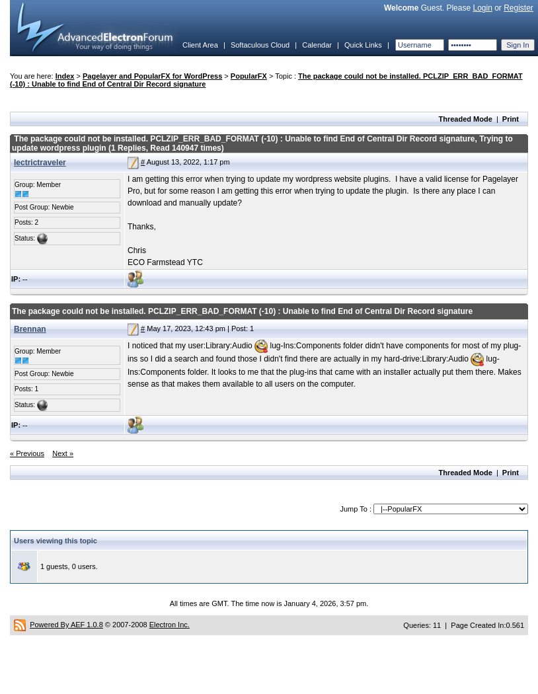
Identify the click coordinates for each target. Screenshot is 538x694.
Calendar (317, 45)
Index (65, 76)
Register (518, 8)
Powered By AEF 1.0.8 (66, 625)
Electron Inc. (169, 625)
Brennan (30, 329)
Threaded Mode (465, 119)
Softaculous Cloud (260, 45)
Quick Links (363, 45)
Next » (62, 453)
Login (482, 8)
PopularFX (249, 76)
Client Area (200, 45)
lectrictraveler (40, 162)
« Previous (27, 453)
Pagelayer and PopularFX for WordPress (152, 76)
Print (510, 119)
